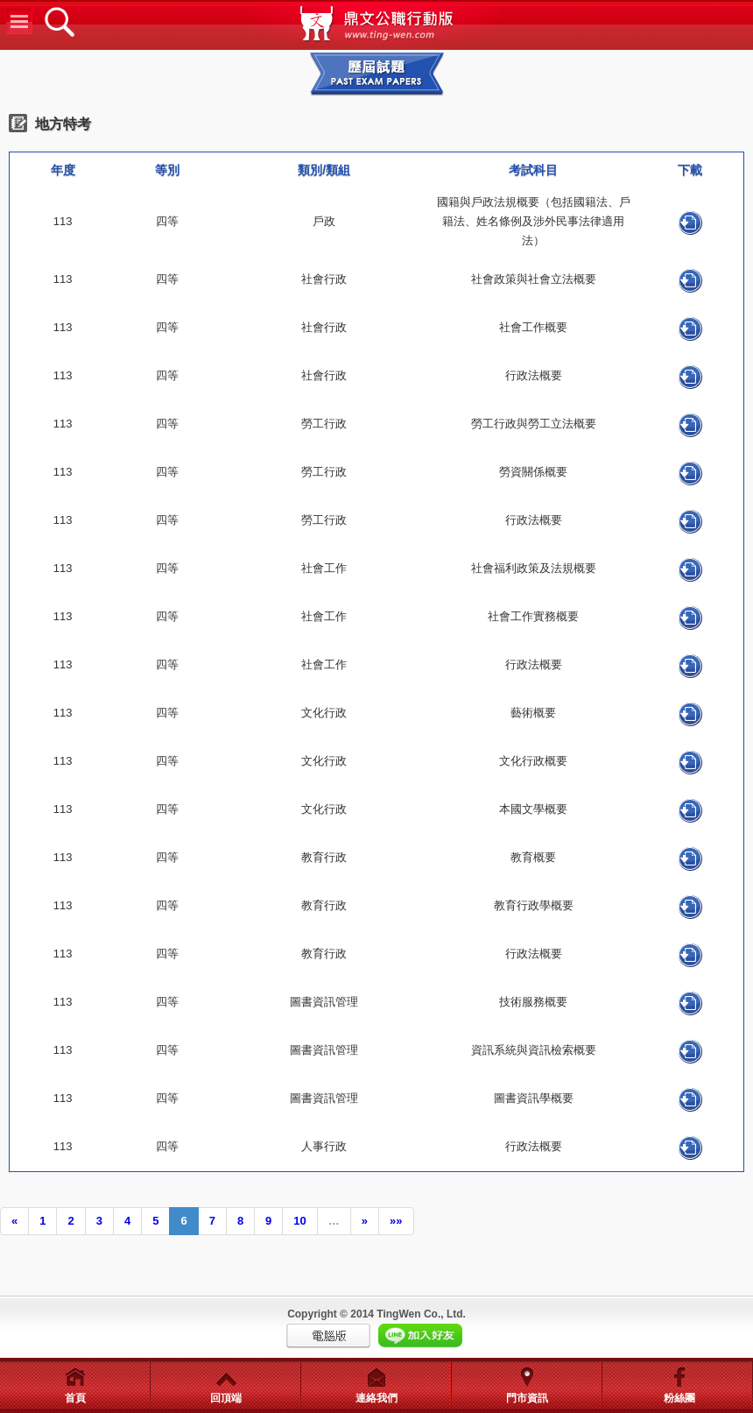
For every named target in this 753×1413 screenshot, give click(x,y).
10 (299, 1220)
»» (396, 1220)
